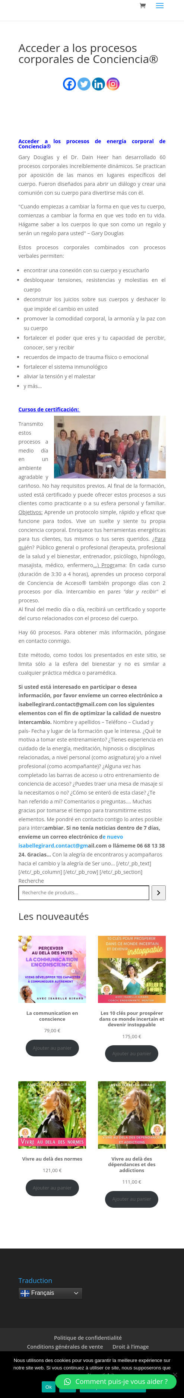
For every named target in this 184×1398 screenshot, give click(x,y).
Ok (48, 1387)
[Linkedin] (98, 84)
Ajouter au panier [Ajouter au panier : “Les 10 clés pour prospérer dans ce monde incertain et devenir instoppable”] (132, 1053)
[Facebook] (69, 84)
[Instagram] (113, 84)
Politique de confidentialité (88, 1337)
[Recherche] (158, 892)
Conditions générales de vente (65, 1346)
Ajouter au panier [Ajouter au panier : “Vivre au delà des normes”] (52, 1187)
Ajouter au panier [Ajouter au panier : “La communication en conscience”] (52, 1048)
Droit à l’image (130, 1346)
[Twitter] (84, 84)
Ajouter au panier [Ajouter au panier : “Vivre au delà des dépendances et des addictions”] (132, 1198)
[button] (116, 1381)
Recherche (31, 880)
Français (37, 1293)
